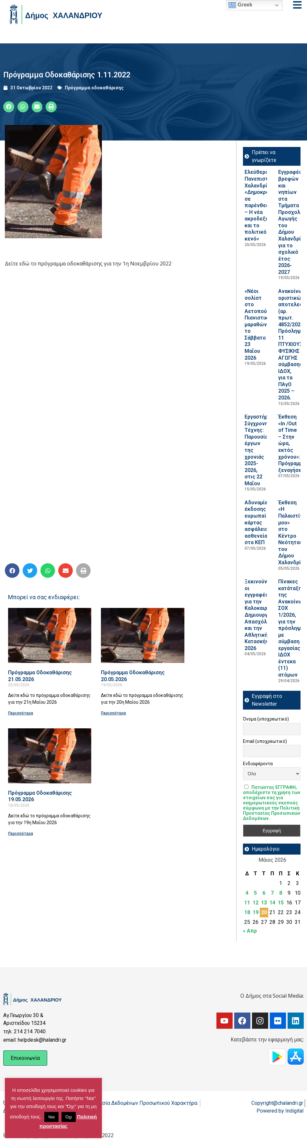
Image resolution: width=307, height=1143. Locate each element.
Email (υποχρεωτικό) (265, 741)
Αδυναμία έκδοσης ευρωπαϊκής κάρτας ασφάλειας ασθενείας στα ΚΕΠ (260, 522)
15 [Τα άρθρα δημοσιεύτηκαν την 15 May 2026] (281, 903)
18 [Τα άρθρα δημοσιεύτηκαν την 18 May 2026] (247, 912)
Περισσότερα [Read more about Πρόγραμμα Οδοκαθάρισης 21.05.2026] (20, 713)
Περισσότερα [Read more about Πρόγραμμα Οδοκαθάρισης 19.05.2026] (20, 833)
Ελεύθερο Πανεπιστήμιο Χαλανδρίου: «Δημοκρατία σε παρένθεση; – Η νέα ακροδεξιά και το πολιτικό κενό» (262, 205)
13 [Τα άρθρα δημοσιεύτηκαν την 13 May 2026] (264, 903)
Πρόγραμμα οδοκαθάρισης (94, 87)
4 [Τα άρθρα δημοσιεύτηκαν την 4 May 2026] (247, 893)
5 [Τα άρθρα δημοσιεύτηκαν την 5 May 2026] (255, 893)
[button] (8, 106)
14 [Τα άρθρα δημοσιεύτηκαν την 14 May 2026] (272, 903)
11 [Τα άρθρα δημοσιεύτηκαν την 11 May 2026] (247, 903)
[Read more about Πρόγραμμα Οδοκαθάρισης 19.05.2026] (49, 755)
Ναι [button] (51, 1117)
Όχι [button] (68, 1117)
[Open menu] (297, 5)
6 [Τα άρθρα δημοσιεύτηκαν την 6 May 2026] (263, 893)
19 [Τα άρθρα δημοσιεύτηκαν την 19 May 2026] (255, 912)
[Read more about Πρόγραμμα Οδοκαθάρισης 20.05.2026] (142, 635)
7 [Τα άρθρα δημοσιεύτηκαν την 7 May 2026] (272, 893)
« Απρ (250, 931)
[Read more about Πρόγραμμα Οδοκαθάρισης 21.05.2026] (49, 635)
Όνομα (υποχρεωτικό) (266, 719)
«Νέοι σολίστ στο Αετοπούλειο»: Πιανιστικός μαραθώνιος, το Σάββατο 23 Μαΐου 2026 (263, 324)
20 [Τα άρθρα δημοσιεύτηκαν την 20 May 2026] (264, 912)
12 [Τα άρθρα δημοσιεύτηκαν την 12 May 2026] (255, 903)
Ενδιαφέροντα (258, 763)
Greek (240, 5)
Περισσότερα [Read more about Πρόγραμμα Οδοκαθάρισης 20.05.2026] (113, 713)
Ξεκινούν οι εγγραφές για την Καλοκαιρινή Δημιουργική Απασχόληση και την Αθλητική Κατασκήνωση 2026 (262, 614)
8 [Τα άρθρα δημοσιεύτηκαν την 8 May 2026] (280, 893)
